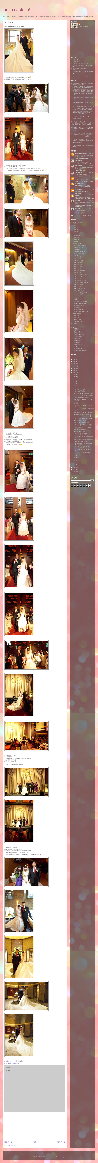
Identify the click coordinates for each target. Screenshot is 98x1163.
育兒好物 (76, 342)
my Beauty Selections (79, 301)
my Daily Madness (78, 303)
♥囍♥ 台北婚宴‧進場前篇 (80, 429)
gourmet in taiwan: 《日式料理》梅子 (83, 393)
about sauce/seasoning (80, 245)
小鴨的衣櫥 (77, 333)
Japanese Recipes (78, 251)
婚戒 (75, 227)
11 (75, 377)
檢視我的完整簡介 (83, 26)
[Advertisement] (35, 1126)
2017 (74, 359)
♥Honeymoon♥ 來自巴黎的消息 (82, 452)
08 (75, 383)
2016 (74, 361)
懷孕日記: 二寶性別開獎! (78, 63)
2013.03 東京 (77, 284)
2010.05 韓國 (77, 257)
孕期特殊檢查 (77, 336)
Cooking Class (77, 247)
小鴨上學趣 (77, 331)
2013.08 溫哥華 (78, 290)
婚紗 (75, 231)
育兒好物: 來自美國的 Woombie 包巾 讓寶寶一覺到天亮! (84, 212)
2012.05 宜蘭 (77, 278)
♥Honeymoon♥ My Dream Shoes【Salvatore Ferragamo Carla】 (82, 415)
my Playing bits (78, 305)
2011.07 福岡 (77, 268)
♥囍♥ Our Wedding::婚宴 (14, 1063)
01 (75, 464)
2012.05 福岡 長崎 (78, 280)
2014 (74, 366)
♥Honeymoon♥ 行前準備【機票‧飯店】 (83, 412)
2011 (74, 372)
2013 (74, 368)
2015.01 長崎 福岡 (78, 294)
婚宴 (75, 229)
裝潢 (75, 317)
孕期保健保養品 (78, 334)
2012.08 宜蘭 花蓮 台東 (80, 282)
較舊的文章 (61, 1142)
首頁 (34, 1142)
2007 (74, 474)
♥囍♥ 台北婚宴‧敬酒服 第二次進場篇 (83, 425)
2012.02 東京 (77, 276)
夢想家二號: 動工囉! (80, 170)
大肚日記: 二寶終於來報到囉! (79, 65)
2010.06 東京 (77, 259)
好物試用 (76, 338)
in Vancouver (77, 321)
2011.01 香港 (77, 264)
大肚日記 (76, 329)
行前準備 (76, 235)
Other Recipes (77, 253)
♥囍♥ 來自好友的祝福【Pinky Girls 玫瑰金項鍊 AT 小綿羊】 (83, 390)
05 (75, 455)
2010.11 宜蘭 (77, 262)
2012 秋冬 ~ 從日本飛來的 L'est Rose (84, 163)
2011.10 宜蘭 (77, 272)
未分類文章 (75, 241)
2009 (74, 469)
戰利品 (75, 239)
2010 (74, 467)
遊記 (75, 237)
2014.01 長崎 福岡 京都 (80, 292)
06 (75, 388)
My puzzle (76, 307)
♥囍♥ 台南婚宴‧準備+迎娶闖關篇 (83, 176)
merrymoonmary (50, 1157)
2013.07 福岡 (77, 286)
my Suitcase (77, 296)
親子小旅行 (77, 344)
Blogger (63, 1157)
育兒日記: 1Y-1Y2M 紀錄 (78, 121)
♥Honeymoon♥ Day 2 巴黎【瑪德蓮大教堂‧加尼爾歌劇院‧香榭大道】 (83, 396)
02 (75, 462)
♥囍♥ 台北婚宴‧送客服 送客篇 (81, 422)
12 (75, 374)
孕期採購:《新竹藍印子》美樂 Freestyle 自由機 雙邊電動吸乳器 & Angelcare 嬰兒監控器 (82, 129)
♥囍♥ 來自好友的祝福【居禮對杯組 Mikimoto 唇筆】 (83, 444)
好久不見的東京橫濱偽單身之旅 (80, 68)
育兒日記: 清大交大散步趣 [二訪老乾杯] (84, 181)
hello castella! (17, 9)
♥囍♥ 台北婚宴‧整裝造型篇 (80, 434)
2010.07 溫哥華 (78, 261)
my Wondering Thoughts (80, 311)
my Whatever (77, 309)
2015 (74, 363)
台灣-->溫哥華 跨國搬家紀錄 (79, 139)
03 (75, 460)
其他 (75, 226)
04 (75, 457)
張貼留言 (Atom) (12, 1145)
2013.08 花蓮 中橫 (78, 288)
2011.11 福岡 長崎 (78, 274)
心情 (75, 224)
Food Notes (77, 249)
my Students (77, 348)
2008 (74, 471)
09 (75, 381)
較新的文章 (8, 1142)
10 (75, 379)
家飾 (75, 315)
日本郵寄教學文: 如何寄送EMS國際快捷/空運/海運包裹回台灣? (82, 84)
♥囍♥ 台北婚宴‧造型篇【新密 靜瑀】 (83, 418)
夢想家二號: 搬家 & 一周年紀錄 (80, 71)
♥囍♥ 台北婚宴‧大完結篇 (80, 420)
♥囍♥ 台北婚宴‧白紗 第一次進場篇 (82, 427)
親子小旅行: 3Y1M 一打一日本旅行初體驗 (85, 198)
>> (93, 76)
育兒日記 (76, 340)
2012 (74, 370)
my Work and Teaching (80, 350)
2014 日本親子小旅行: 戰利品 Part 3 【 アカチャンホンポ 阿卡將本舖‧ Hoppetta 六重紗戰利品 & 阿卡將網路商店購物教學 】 (83, 108)
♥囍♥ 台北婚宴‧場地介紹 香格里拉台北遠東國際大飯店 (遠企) (83, 440)
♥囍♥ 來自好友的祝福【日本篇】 (82, 447)
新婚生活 (76, 403)
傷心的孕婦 (78, 193)
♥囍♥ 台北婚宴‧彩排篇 (79, 431)
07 (75, 385)
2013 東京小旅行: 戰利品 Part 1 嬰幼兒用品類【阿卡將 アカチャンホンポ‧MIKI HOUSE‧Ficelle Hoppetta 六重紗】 (82, 135)
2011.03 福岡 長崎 (78, 266)
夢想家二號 (77, 319)
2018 (74, 357)
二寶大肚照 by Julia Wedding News (81, 60)
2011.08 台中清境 (78, 270)
